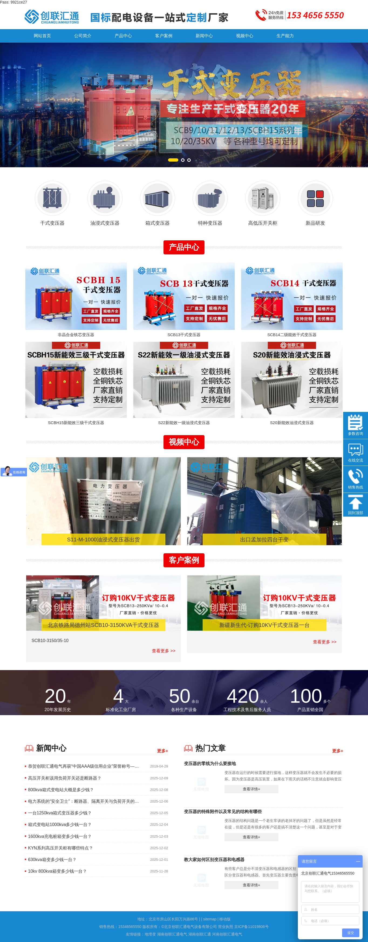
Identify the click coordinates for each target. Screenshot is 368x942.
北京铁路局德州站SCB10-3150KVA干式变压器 (103, 625)
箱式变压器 (157, 200)
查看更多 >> (163, 651)
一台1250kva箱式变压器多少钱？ (60, 813)
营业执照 (225, 926)
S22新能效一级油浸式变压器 (184, 422)
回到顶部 (355, 504)
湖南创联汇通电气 (172, 934)
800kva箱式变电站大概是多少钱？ (61, 789)
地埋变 (151, 934)
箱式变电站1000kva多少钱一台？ (60, 824)
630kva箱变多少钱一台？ (52, 859)
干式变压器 (52, 200)
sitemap (209, 919)
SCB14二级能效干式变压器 (292, 334)
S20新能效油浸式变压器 (292, 422)
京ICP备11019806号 (251, 926)
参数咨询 (355, 425)
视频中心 (244, 35)
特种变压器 (210, 200)
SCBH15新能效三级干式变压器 (76, 422)
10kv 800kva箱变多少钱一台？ (57, 871)
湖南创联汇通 (200, 934)
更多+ (162, 751)
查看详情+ (251, 789)
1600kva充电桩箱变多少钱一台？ (60, 836)
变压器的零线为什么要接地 (210, 763)
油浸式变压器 (104, 200)
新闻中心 (204, 35)
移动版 (225, 919)
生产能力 (285, 35)
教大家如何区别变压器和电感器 (214, 859)
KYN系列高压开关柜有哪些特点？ (60, 848)
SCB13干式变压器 (184, 334)
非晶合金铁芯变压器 (76, 334)
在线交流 (355, 452)
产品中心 (123, 35)
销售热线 (355, 479)
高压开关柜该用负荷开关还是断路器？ (64, 778)
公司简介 (82, 35)
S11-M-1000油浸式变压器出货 (103, 539)
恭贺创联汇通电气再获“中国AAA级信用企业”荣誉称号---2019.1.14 (83, 766)
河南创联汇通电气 (227, 934)
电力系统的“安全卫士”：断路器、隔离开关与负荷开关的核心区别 (83, 801)
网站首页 (42, 35)
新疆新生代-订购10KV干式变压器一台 (264, 625)
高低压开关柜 (262, 200)
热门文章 (210, 748)
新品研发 (315, 200)
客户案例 (163, 35)
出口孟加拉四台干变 (264, 539)
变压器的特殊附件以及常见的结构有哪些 (223, 811)
